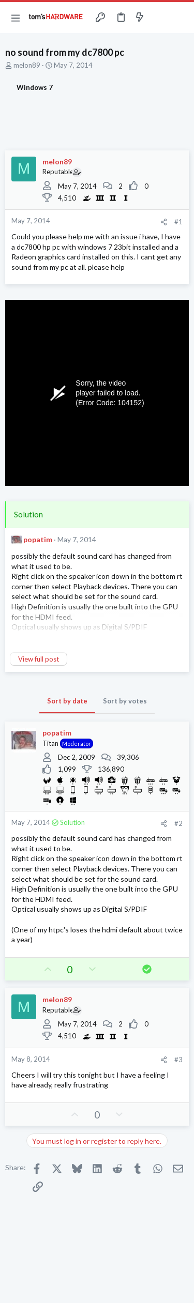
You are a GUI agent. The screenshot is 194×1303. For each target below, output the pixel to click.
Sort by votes (125, 701)
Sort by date (67, 701)
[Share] (164, 222)
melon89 (26, 65)
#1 (178, 222)
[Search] (180, 17)
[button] (15, 17)
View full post (38, 659)
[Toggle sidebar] (159, 17)
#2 (178, 823)
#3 (178, 1059)
